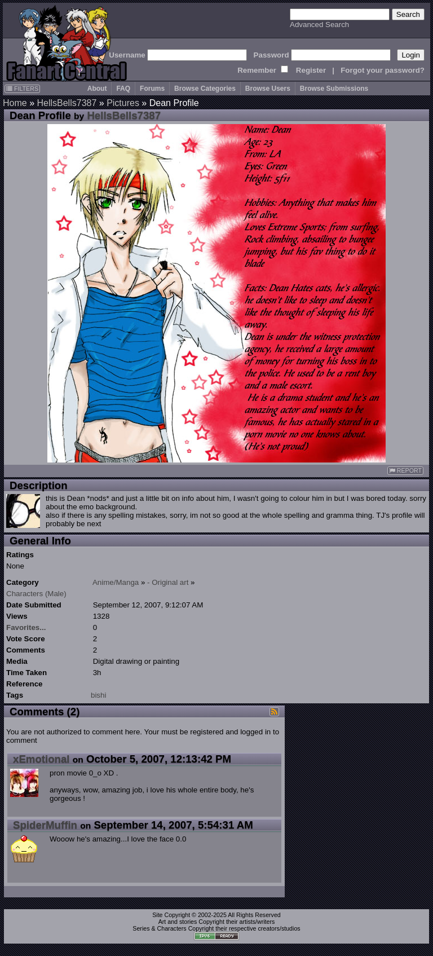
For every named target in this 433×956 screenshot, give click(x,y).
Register (311, 70)
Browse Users (267, 88)
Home (15, 103)
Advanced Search (319, 24)
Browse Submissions (334, 88)
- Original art (167, 582)
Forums (152, 88)
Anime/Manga (115, 582)
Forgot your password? (383, 70)
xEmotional (41, 759)
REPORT (405, 470)
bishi (98, 695)
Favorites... (26, 627)
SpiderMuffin (45, 825)
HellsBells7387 (66, 103)
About (97, 88)
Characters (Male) (36, 593)
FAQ (123, 88)
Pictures (123, 103)
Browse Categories (205, 88)
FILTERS (22, 88)
